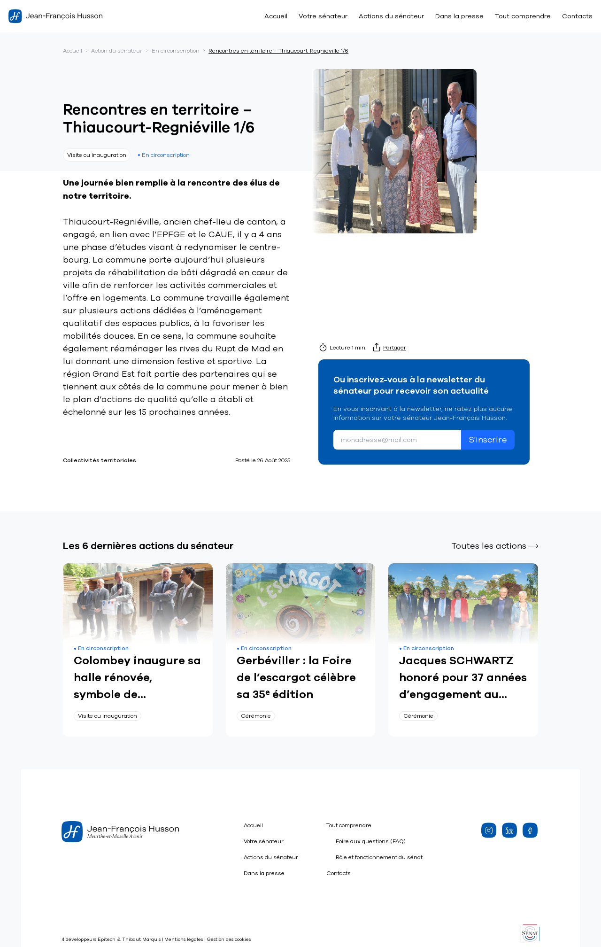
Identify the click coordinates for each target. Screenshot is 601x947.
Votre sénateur (323, 16)
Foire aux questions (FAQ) (371, 841)
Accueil (275, 16)
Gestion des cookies (229, 939)
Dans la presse (459, 16)
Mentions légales (183, 939)
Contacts (577, 16)
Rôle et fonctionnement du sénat (379, 857)
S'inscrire (488, 439)
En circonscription (176, 50)
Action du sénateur (116, 50)
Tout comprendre (523, 16)
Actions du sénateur (391, 16)
